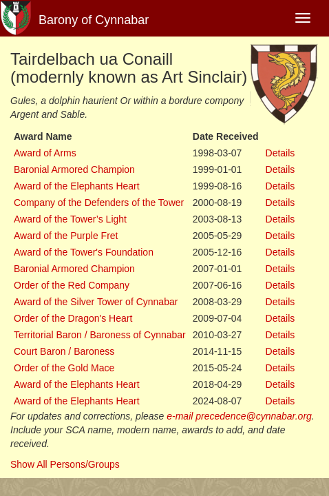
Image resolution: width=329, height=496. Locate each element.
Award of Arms (45, 152)
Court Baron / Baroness (64, 351)
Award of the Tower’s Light (70, 219)
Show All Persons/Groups (65, 464)
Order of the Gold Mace (64, 367)
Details (280, 152)
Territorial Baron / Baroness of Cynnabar (100, 334)
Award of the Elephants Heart (77, 186)
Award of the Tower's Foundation (83, 252)
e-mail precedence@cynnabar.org (239, 416)
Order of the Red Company (71, 285)
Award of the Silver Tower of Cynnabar (96, 301)
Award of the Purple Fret (66, 235)
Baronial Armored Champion (74, 169)
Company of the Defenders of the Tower (99, 202)
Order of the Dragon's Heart (73, 318)
